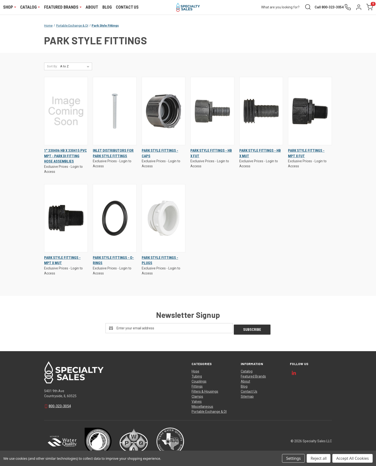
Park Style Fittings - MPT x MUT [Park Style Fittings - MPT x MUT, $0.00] (62, 261)
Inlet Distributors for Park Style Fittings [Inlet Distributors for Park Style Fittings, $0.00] (113, 154)
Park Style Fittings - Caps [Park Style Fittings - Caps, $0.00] (160, 154)
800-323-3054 (60, 405)
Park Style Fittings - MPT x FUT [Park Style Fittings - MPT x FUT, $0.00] (306, 154)
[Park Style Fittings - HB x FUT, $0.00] (212, 112)
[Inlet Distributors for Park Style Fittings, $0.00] (114, 112)
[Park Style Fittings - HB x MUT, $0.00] (261, 112)
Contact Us (127, 7)
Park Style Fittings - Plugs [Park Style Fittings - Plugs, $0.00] (160, 261)
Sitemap (247, 395)
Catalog (30, 7)
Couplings (199, 380)
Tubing (197, 375)
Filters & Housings (205, 390)
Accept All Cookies (352, 458)
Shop (9, 7)
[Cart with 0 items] (369, 7)
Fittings (197, 385)
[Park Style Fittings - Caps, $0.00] (163, 112)
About (92, 7)
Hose (195, 370)
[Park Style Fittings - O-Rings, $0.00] (114, 219)
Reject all (319, 458)
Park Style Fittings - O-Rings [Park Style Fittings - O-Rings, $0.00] (113, 261)
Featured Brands (63, 7)
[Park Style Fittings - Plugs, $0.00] (163, 219)
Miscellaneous (202, 406)
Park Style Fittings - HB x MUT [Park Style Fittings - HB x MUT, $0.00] (260, 154)
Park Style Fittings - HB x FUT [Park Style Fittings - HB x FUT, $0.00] (211, 154)
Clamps (197, 395)
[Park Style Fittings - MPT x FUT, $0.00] (310, 112)
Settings (293, 458)
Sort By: (52, 67)
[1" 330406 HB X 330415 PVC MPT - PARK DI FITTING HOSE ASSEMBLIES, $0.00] (66, 112)
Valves (197, 400)
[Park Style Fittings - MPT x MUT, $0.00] (66, 219)
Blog (107, 7)
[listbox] (75, 67)
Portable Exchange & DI (209, 411)
